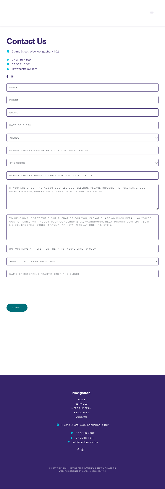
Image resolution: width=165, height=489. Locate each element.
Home (81, 399)
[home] (34, 13)
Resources (81, 412)
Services (81, 403)
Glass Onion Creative (94, 471)
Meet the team (81, 408)
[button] (152, 13)
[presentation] (39, 290)
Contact (81, 416)
